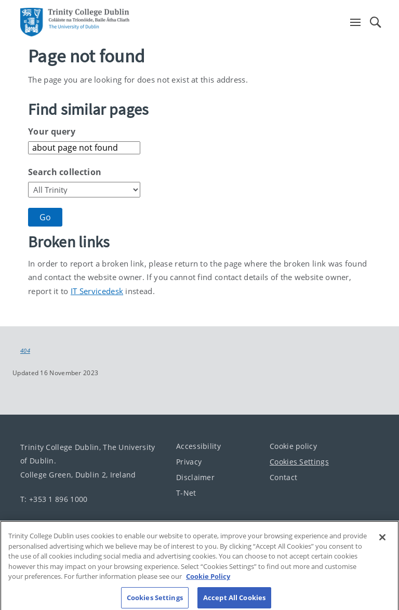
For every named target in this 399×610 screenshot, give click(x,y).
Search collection (64, 172)
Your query (51, 131)
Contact (283, 477)
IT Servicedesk (97, 291)
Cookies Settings (299, 462)
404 (25, 350)
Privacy (189, 462)
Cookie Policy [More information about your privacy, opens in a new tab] (208, 581)
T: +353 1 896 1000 (53, 498)
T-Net (186, 493)
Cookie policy (293, 446)
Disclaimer (195, 477)
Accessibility (198, 446)
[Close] (382, 542)
